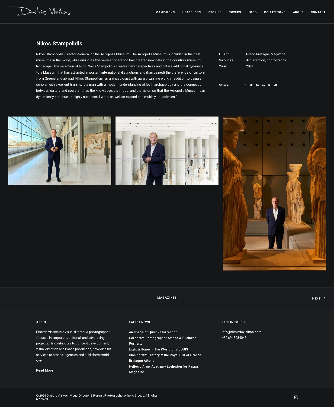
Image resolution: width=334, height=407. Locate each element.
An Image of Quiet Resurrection (153, 332)
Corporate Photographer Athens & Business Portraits (162, 341)
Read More (44, 370)
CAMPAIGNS (165, 12)
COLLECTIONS (275, 12)
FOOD (252, 12)
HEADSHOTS (191, 12)
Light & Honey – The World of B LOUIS (158, 349)
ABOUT (298, 12)
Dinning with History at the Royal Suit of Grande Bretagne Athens (165, 358)
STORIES (214, 12)
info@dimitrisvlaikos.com (242, 332)
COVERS (235, 12)
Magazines (167, 297)
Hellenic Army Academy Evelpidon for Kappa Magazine (163, 369)
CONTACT (318, 12)
